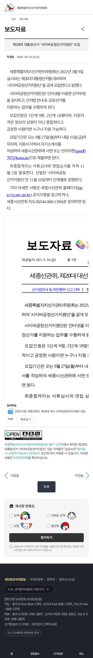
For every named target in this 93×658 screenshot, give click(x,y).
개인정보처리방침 (15, 579)
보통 (16, 526)
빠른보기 (25, 419)
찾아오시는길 (67, 579)
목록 (46, 487)
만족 (16, 515)
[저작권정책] (20, 458)
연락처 (51, 579)
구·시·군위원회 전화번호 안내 (23, 633)
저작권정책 (36, 579)
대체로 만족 (58, 515)
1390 (46, 624)
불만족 (55, 526)
